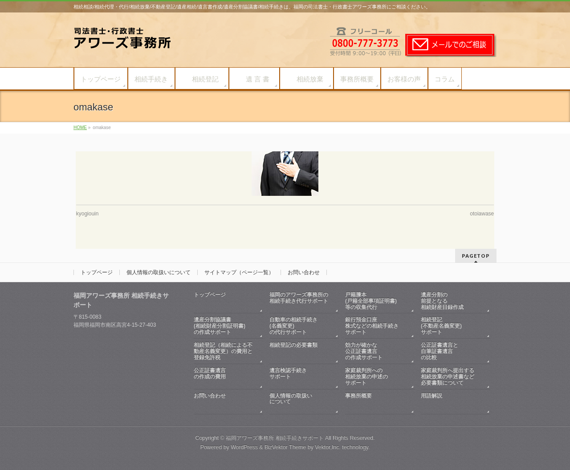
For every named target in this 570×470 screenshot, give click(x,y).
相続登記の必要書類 (299, 351)
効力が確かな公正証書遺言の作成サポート (364, 351)
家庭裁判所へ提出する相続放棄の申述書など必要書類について (447, 376)
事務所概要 (375, 402)
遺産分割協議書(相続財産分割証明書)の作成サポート (219, 325)
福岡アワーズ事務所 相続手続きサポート (274, 438)
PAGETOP (476, 256)
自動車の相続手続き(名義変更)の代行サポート (293, 325)
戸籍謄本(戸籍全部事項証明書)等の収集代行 (371, 301)
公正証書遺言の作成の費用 (224, 376)
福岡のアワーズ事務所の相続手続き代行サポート (299, 301)
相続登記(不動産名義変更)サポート (441, 325)
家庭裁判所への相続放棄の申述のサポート (366, 376)
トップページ (97, 272)
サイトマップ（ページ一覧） (239, 272)
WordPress (244, 447)
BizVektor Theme (285, 447)
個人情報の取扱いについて (158, 272)
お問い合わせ (304, 272)
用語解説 (451, 402)
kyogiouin (87, 214)
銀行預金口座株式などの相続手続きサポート (372, 325)
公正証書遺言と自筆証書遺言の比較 (439, 351)
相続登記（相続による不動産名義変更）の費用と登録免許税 (223, 351)
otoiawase (482, 214)
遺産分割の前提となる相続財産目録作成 (442, 301)
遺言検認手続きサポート (299, 376)
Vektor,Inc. (328, 447)
